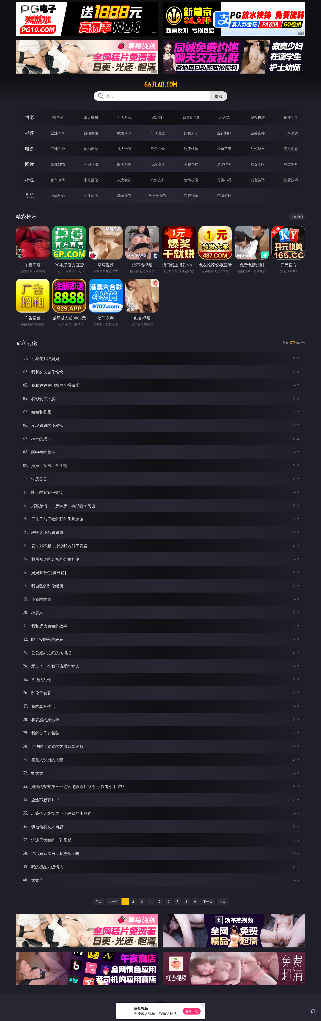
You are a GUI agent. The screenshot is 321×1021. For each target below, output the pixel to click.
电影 (29, 149)
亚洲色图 (91, 164)
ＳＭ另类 (291, 133)
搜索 (218, 96)
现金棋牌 (258, 117)
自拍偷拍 (91, 133)
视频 (29, 133)
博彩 (29, 117)
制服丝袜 (191, 148)
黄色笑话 (258, 179)
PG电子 (58, 117)
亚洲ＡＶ (58, 133)
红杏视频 (191, 195)
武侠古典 (157, 179)
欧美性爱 (157, 148)
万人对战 (124, 117)
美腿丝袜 (191, 164)
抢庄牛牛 (291, 117)
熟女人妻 (191, 133)
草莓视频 (124, 195)
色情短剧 (224, 195)
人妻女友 (124, 179)
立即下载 (191, 1011)
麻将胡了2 (191, 117)
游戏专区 (157, 117)
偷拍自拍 (91, 148)
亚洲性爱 (58, 148)
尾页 (222, 901)
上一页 (113, 901)
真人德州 (91, 117)
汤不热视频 (158, 195)
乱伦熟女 (258, 148)
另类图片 (291, 164)
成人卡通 (124, 148)
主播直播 (258, 133)
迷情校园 (191, 179)
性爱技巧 (291, 179)
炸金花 (224, 117)
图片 (29, 164)
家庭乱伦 (91, 179)
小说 (29, 180)
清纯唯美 (224, 164)
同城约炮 (58, 195)
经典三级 (224, 148)
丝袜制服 (224, 133)
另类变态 (291, 148)
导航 (29, 195)
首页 (98, 901)
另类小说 (224, 179)
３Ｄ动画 (157, 133)
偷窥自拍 (58, 164)
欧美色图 (124, 164)
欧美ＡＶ (124, 133)
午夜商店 (91, 195)
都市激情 (58, 179)
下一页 (207, 901)
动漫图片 (157, 164)
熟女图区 (258, 164)
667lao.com (160, 84)
